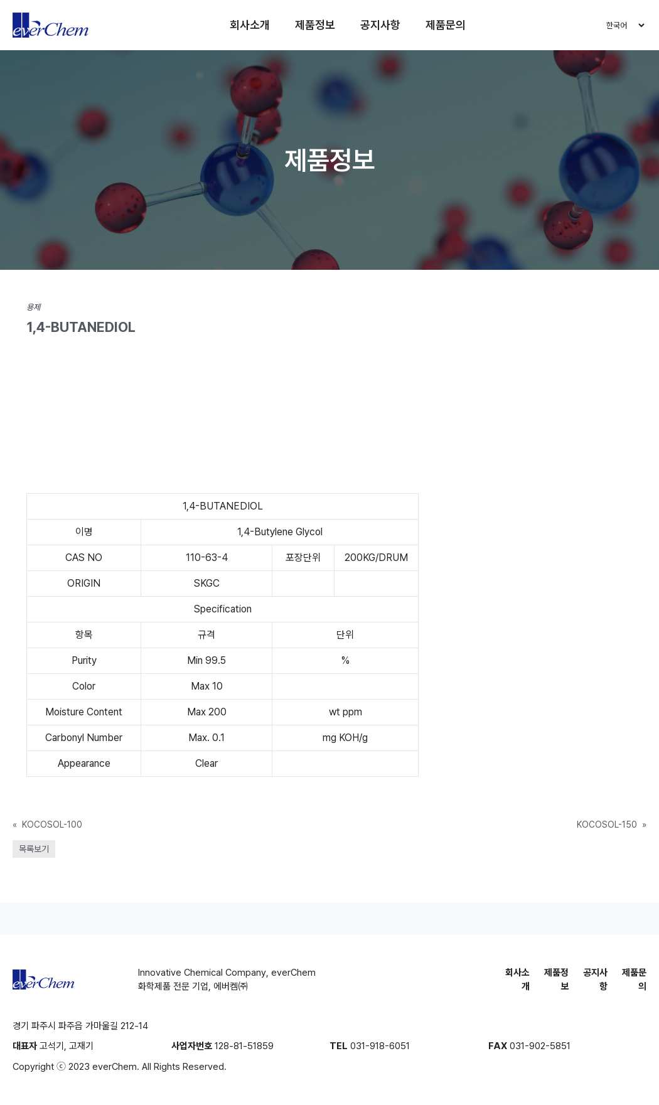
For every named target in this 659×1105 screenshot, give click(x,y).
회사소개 (250, 24)
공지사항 (380, 24)
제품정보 (315, 24)
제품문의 (446, 24)
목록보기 (34, 849)
